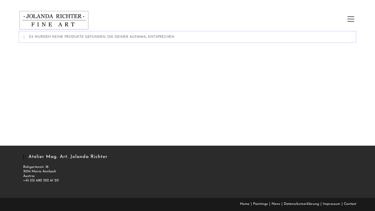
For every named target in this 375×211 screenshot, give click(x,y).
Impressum (331, 204)
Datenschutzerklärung (301, 204)
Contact (350, 204)
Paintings (260, 204)
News (276, 204)
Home (244, 204)
